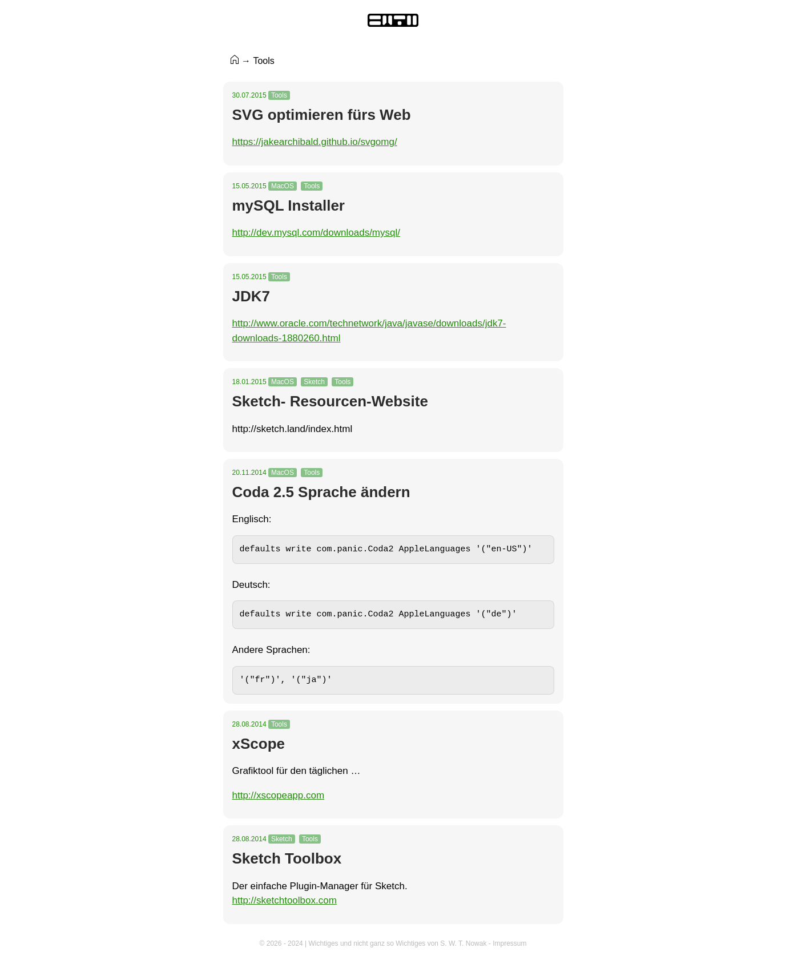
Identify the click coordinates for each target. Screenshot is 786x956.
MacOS (282, 186)
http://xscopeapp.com (278, 795)
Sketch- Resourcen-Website (330, 401)
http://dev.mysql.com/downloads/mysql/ (316, 232)
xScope (258, 743)
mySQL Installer (288, 205)
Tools (279, 95)
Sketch (314, 382)
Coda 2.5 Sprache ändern (321, 492)
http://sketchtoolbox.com (284, 900)
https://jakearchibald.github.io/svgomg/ (314, 141)
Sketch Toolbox (287, 858)
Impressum (509, 943)
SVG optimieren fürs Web (321, 114)
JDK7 (251, 296)
